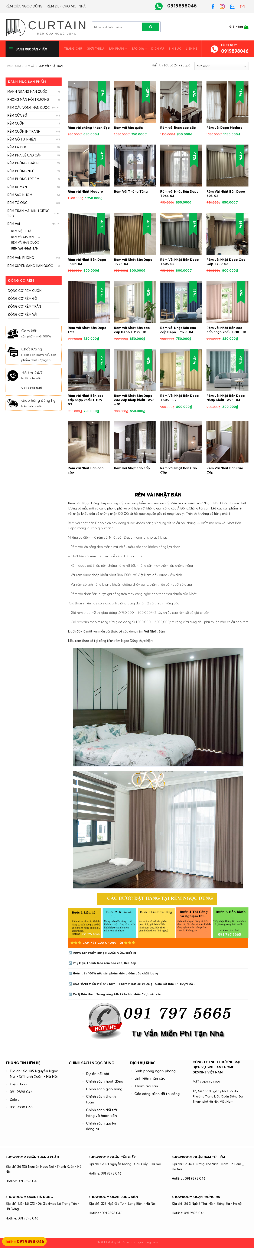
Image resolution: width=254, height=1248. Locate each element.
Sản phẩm (117, 49)
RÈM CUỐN (15, 123)
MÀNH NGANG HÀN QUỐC (27, 92)
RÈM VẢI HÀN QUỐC (25, 242)
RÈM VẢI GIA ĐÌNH (23, 237)
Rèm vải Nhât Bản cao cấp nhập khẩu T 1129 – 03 (86, 399)
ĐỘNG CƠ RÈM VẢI (22, 315)
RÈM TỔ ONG (17, 203)
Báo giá (139, 49)
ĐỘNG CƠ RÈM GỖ (22, 299)
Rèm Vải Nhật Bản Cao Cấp (178, 470)
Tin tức (175, 48)
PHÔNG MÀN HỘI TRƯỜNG (28, 100)
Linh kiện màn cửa (149, 1078)
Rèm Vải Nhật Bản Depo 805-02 (225, 193)
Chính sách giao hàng (104, 1089)
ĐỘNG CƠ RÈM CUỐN (25, 291)
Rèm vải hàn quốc (128, 127)
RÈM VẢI (30, 65)
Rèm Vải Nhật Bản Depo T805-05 (179, 261)
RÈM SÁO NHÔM (19, 195)
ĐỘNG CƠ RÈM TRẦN (24, 306)
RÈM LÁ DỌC (17, 147)
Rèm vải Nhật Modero (85, 191)
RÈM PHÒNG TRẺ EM (23, 179)
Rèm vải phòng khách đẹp (89, 127)
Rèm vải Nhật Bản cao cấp (86, 470)
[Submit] (150, 27)
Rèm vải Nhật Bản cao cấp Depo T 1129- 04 (178, 330)
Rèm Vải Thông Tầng (131, 191)
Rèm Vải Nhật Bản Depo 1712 (87, 330)
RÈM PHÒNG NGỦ (20, 171)
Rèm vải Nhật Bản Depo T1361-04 (87, 261)
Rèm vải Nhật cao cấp (132, 468)
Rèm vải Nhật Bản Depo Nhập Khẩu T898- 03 (225, 397)
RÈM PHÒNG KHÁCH (23, 163)
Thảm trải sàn (146, 1086)
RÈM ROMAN (17, 187)
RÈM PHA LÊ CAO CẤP (24, 155)
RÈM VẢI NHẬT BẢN (24, 248)
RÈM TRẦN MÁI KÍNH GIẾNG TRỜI (28, 213)
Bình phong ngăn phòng (155, 1071)
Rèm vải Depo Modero (224, 127)
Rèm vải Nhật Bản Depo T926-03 (133, 261)
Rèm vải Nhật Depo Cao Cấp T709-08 (225, 261)
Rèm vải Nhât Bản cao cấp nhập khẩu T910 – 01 (226, 330)
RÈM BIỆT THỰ (21, 231)
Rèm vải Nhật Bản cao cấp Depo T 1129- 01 (132, 330)
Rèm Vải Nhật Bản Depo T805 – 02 (179, 397)
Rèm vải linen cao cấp (178, 127)
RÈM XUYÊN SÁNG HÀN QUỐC (30, 266)
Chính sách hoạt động (104, 1081)
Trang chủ (73, 48)
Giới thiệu (95, 48)
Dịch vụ (157, 48)
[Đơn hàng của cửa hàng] (221, 66)
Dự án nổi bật (98, 1074)
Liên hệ (191, 48)
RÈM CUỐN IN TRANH (23, 131)
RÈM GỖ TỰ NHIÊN (21, 139)
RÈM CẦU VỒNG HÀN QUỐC (28, 108)
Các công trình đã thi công (157, 1094)
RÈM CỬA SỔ (17, 115)
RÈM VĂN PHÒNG (20, 258)
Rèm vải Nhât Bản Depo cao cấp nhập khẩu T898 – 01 (134, 399)
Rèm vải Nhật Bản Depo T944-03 (179, 193)
